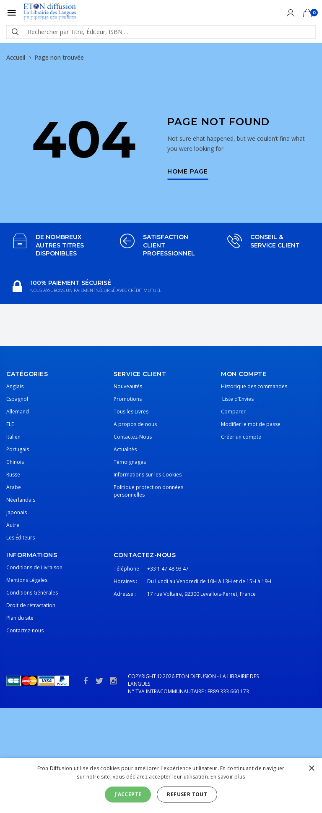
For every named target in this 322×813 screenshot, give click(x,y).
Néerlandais (20, 499)
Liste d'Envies (237, 399)
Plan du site (20, 617)
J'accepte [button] (128, 794)
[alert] (161, 785)
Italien (13, 436)
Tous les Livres (131, 411)
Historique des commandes (254, 386)
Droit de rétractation (30, 605)
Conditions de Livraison (34, 567)
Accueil (15, 57)
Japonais (16, 512)
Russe (13, 474)
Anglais (14, 386)
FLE (10, 424)
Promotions (128, 399)
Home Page (187, 171)
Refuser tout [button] (187, 794)
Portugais (17, 449)
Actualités (125, 449)
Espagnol (17, 399)
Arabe (13, 487)
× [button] (311, 769)
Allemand (17, 411)
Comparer (233, 411)
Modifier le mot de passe (250, 424)
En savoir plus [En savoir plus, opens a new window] (227, 776)
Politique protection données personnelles (148, 491)
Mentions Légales (26, 580)
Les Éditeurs (20, 537)
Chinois (15, 462)
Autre (12, 525)
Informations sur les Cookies (148, 474)
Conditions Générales (32, 592)
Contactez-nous (25, 630)
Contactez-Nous (133, 436)
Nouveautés (128, 386)
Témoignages (130, 462)
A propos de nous (135, 424)
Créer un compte (241, 436)
